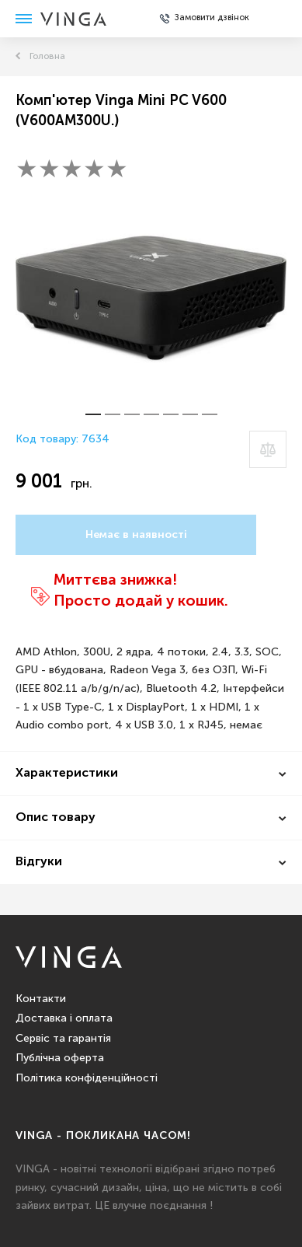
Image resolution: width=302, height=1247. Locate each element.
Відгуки (39, 862)
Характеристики (67, 773)
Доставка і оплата (64, 1018)
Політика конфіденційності (87, 1078)
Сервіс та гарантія (63, 1038)
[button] (93, 414)
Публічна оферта (60, 1058)
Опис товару (55, 818)
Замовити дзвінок (212, 18)
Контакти (41, 999)
